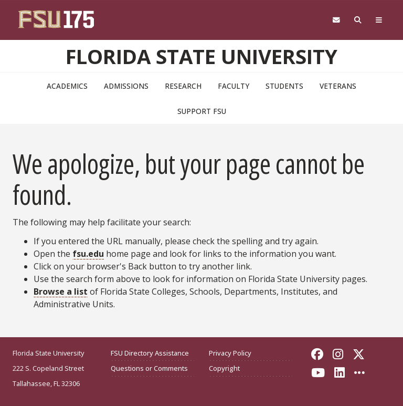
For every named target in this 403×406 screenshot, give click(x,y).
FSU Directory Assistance (150, 353)
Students (284, 86)
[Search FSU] (358, 20)
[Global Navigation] (379, 20)
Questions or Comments (149, 368)
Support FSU (201, 111)
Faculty (233, 86)
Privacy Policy (230, 353)
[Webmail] (336, 20)
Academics (67, 86)
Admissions (126, 86)
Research (183, 86)
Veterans (338, 86)
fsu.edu (88, 253)
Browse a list (61, 291)
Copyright (224, 368)
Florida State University (201, 56)
